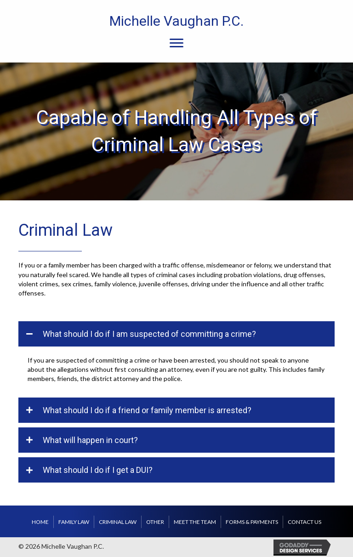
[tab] (176, 334)
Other (155, 521)
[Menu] (176, 43)
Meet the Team (195, 521)
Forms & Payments (252, 521)
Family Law (73, 521)
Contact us (304, 521)
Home (40, 521)
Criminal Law (118, 521)
